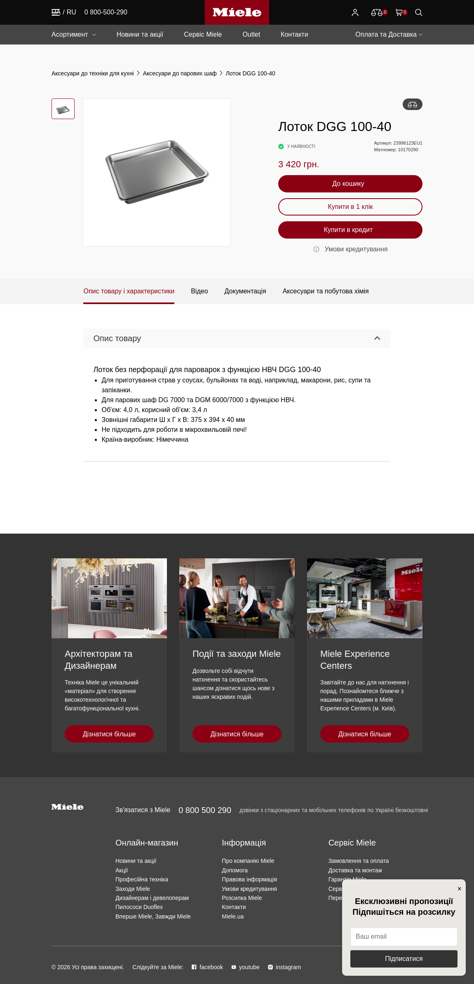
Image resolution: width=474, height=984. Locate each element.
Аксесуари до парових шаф (180, 73)
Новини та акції (140, 34)
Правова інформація (249, 879)
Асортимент (70, 34)
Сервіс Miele (203, 34)
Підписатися (403, 958)
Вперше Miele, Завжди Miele (153, 916)
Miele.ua (233, 916)
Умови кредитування (249, 889)
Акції (121, 870)
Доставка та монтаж (355, 870)
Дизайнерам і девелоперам (152, 898)
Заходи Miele (132, 889)
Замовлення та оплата (359, 860)
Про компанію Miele (248, 860)
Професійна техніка (141, 879)
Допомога (235, 870)
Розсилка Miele (242, 898)
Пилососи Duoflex (139, 907)
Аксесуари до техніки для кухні (93, 73)
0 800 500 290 (204, 810)
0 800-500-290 (105, 12)
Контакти (294, 34)
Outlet (251, 34)
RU (71, 12)
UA (56, 12)
